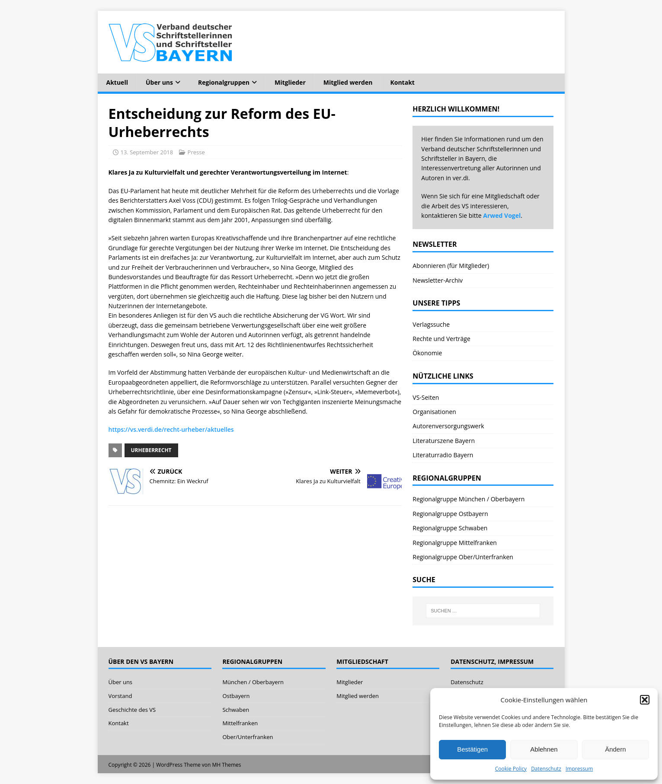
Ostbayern (235, 696)
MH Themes (226, 764)
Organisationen (434, 412)
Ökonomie (427, 353)
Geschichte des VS (132, 710)
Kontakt (402, 82)
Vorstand (120, 696)
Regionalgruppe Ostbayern (450, 514)
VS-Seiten (426, 397)
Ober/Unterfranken (247, 737)
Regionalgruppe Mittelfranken (455, 543)
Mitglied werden (348, 82)
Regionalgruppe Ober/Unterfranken (463, 557)
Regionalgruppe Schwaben (450, 528)
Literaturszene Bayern (444, 441)
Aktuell (117, 82)
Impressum (579, 768)
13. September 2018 (147, 152)
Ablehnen (543, 749)
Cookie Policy (511, 768)
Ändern (615, 749)
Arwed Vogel (502, 215)
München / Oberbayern (253, 682)
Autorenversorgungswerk (448, 426)
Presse (196, 152)
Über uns (159, 82)
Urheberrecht (151, 450)
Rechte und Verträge (441, 339)
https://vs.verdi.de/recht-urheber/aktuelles (171, 429)
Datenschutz (546, 768)
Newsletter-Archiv (438, 280)
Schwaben (235, 710)
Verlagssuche (431, 324)
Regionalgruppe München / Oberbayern (468, 499)
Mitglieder (290, 82)
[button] (644, 699)
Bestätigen (472, 749)
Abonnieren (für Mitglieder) (451, 265)
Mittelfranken (240, 723)
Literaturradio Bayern (443, 455)
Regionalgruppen (223, 82)
